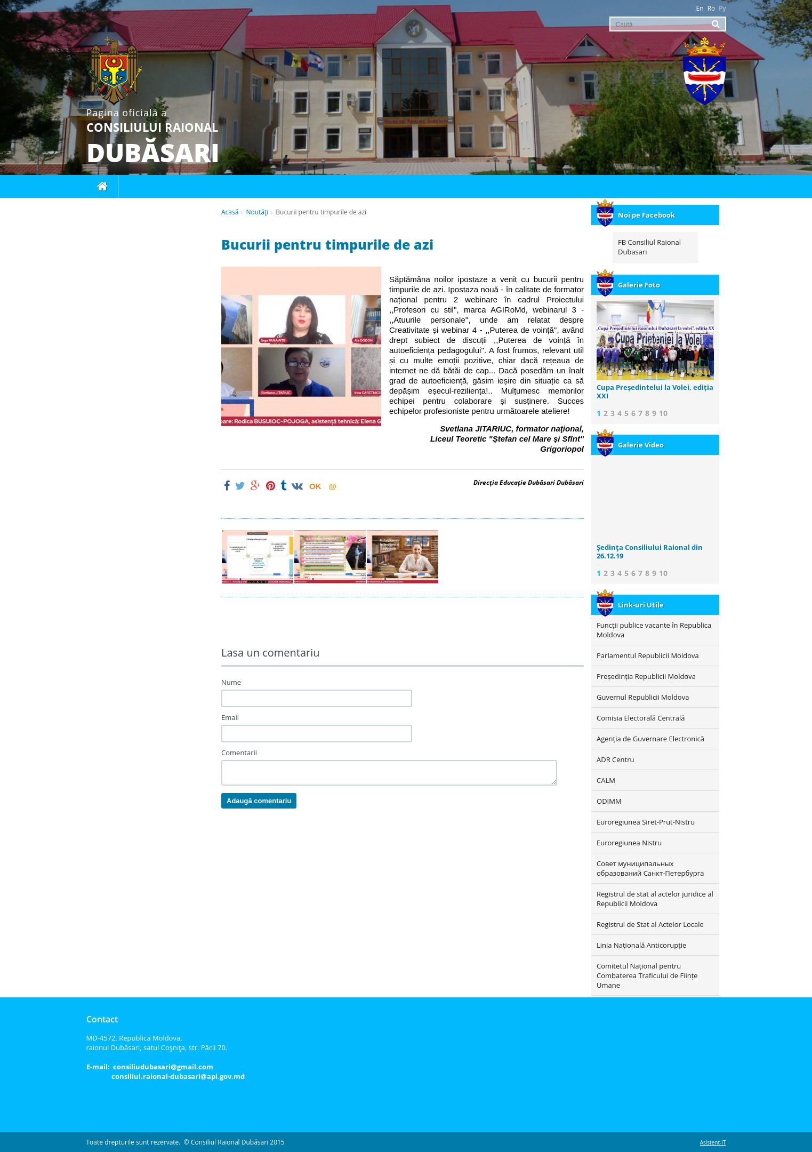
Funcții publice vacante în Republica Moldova (654, 629)
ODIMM (609, 801)
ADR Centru (615, 759)
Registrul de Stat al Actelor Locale (650, 924)
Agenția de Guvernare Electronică (650, 738)
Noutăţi (257, 212)
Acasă (229, 212)
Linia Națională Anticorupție (641, 945)
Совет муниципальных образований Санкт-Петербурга (650, 868)
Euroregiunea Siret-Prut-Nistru (646, 822)
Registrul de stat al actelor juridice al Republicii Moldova (655, 898)
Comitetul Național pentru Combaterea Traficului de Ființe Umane (647, 975)
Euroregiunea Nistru (629, 842)
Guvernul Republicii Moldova (643, 697)
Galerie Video (630, 445)
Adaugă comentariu (259, 801)
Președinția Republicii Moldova (646, 676)
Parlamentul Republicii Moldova (648, 655)
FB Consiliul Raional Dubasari (649, 247)
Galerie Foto (628, 285)
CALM (606, 780)
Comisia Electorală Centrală (641, 718)
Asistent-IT (713, 1142)
